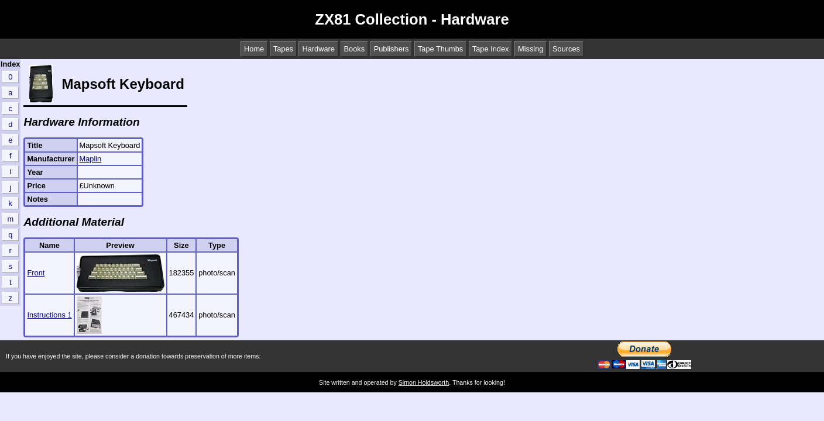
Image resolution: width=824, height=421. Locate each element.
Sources (566, 48)
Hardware (318, 48)
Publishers (391, 48)
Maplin (91, 158)
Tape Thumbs (440, 48)
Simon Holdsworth (424, 382)
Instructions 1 (49, 314)
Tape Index (490, 48)
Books (354, 48)
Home (254, 48)
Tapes (283, 48)
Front (35, 272)
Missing (530, 48)
